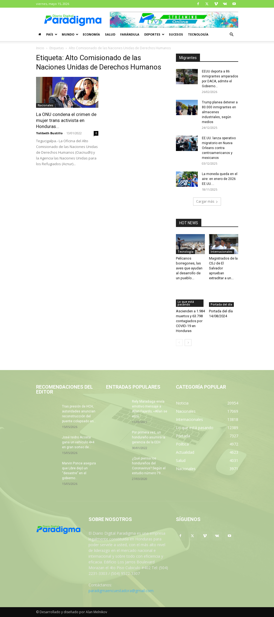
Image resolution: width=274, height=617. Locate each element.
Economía (91, 34)
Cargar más (207, 201)
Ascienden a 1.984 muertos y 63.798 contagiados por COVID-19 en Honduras (190, 321)
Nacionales (45, 105)
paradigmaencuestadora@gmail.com (121, 590)
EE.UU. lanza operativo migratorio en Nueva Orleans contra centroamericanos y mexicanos (219, 148)
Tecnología (198, 34)
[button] (231, 34)
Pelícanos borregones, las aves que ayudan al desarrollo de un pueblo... (189, 268)
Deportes (154, 34)
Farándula (129, 34)
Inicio (40, 48)
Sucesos (176, 34)
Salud (110, 34)
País (51, 34)
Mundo (70, 34)
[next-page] (188, 342)
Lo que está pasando (186, 303)
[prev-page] (179, 342)
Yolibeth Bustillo (49, 133)
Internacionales (221, 252)
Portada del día (221, 304)
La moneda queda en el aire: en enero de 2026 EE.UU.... (219, 179)
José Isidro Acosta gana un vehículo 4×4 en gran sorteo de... (78, 442)
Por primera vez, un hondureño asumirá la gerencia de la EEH (148, 437)
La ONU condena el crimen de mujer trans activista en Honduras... (66, 120)
